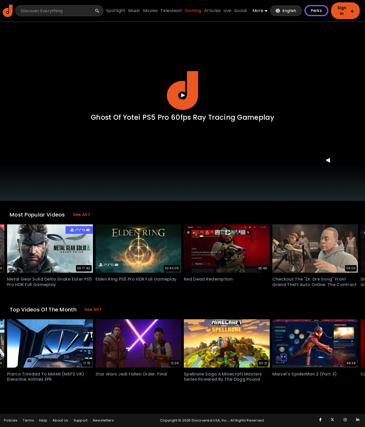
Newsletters (103, 420)
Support (81, 420)
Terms (28, 420)
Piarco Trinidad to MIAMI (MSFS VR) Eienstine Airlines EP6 (45, 377)
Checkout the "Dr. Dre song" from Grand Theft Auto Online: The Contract (314, 282)
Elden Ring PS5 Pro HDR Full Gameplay (136, 279)
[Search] (97, 10)
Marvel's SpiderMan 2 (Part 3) (304, 374)
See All (81, 215)
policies (10, 420)
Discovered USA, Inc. (210, 420)
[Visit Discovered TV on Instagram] (342, 420)
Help (43, 420)
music (134, 11)
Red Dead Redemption (208, 279)
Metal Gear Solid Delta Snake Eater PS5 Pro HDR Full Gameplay (49, 282)
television (171, 11)
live (227, 11)
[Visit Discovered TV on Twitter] (329, 420)
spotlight (116, 11)
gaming (193, 11)
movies (150, 11)
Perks (316, 10)
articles (212, 11)
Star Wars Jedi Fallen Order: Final (131, 374)
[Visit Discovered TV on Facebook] (317, 420)
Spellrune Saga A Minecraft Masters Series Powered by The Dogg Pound (223, 377)
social (240, 11)
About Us (60, 420)
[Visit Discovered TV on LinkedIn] (355, 420)
